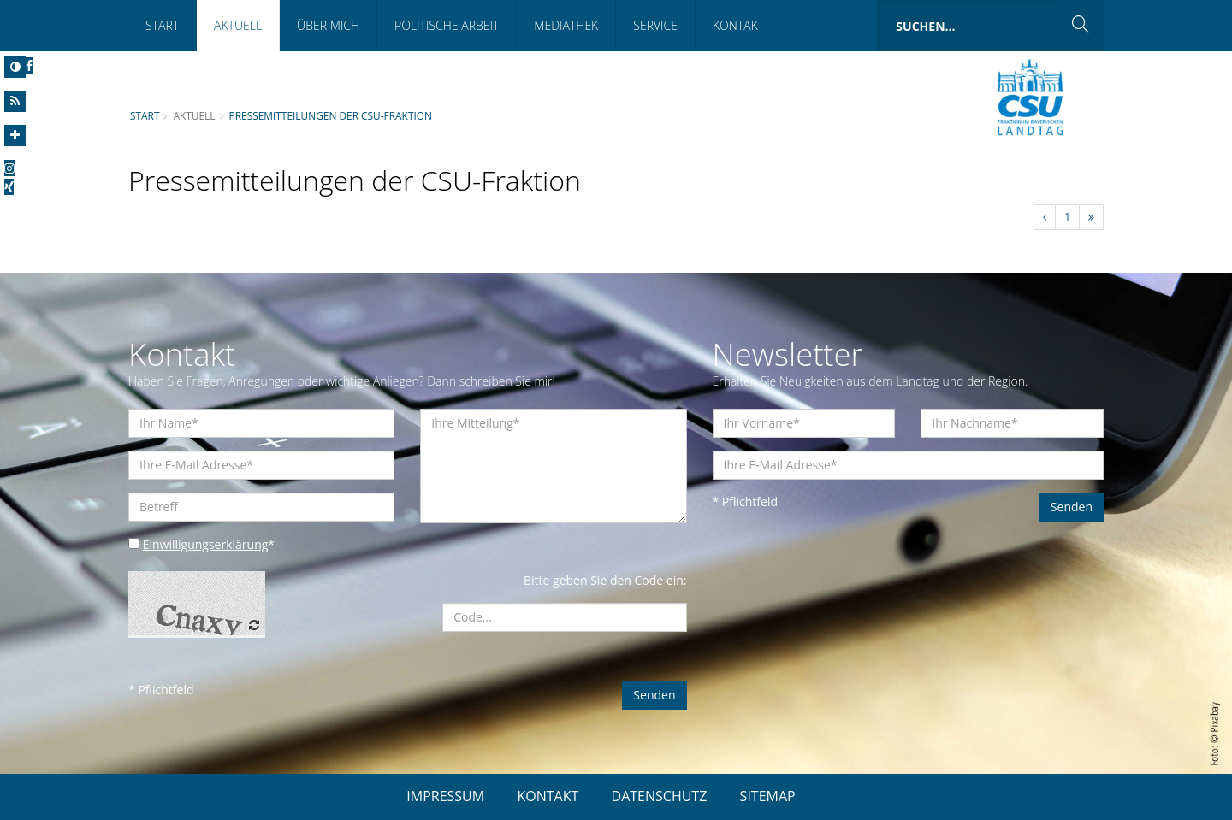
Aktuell (238, 25)
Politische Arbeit (446, 25)
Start (162, 25)
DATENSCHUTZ (660, 796)
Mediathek (566, 25)
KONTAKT (547, 796)
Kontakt (738, 25)
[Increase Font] (15, 135)
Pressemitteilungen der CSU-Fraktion (330, 115)
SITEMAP (768, 796)
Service (655, 25)
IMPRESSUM (445, 796)
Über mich (328, 25)
